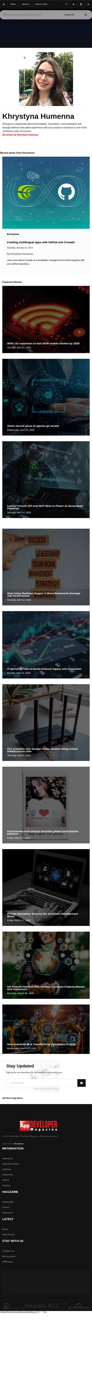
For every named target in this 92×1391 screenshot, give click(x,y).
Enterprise (13, 234)
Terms (5, 1180)
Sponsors (7, 1212)
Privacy (6, 1185)
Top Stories (8, 1234)
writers (13, 4)
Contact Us (8, 1251)
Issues (6, 1207)
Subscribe (8, 1202)
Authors (6, 1169)
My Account (8, 1256)
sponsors (25, 4)
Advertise (7, 1174)
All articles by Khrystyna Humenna (20, 135)
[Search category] (69, 14)
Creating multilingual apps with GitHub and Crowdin (41, 242)
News (5, 1229)
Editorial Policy (10, 1164)
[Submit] (86, 14)
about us (7, 1158)
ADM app (7, 1261)
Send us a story (41, 4)
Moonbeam (18, 1144)
